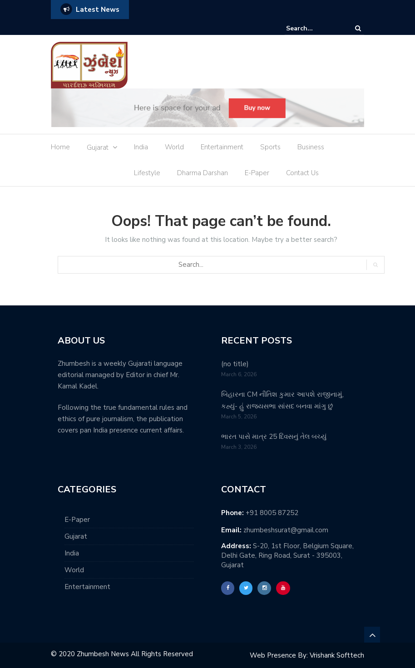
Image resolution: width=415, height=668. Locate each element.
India (141, 147)
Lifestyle (147, 172)
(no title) (235, 363)
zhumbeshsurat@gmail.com (285, 530)
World (174, 147)
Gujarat (98, 147)
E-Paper (257, 172)
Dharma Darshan (202, 172)
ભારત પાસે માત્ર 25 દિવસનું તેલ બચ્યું (273, 436)
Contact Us (302, 172)
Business (310, 147)
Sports (270, 147)
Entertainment (222, 147)
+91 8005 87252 (272, 512)
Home (60, 147)
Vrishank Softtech (337, 655)
